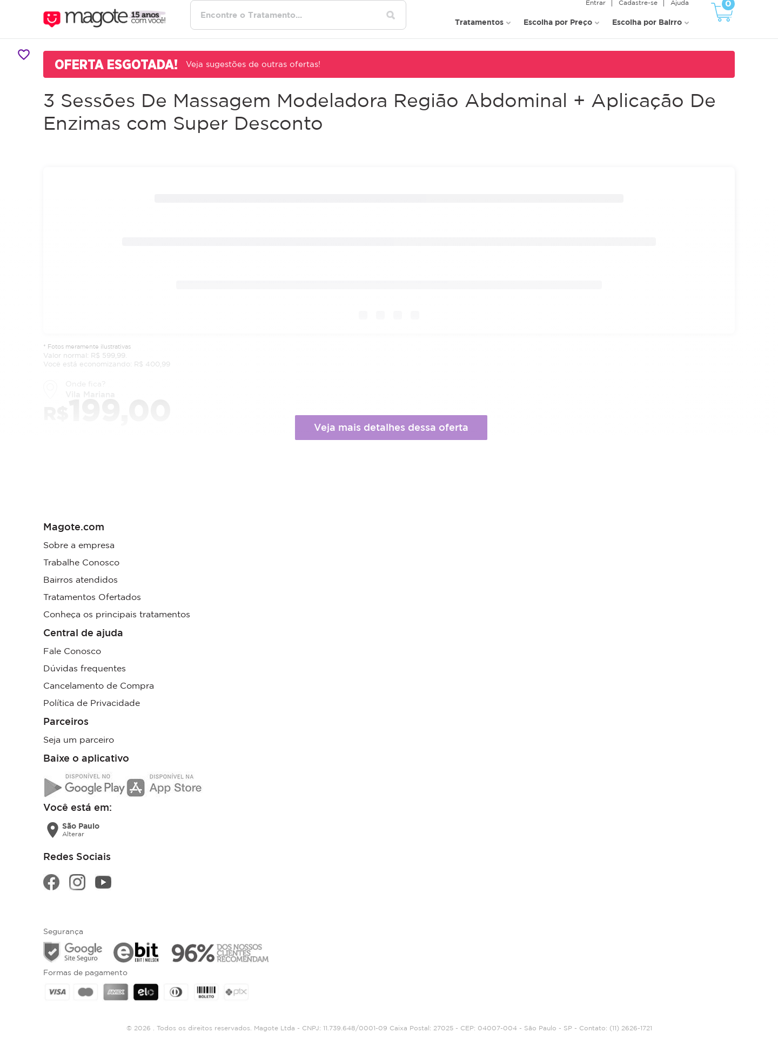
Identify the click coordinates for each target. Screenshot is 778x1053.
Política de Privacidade (91, 703)
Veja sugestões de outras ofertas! (253, 64)
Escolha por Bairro (647, 22)
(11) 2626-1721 (630, 1027)
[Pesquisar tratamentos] (390, 15)
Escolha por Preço (558, 22)
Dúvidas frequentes (84, 668)
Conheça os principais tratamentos (116, 614)
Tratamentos (479, 22)
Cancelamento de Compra (98, 685)
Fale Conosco (72, 651)
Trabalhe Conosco (81, 562)
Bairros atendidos (80, 579)
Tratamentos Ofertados (92, 597)
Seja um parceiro (78, 739)
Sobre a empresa (79, 545)
